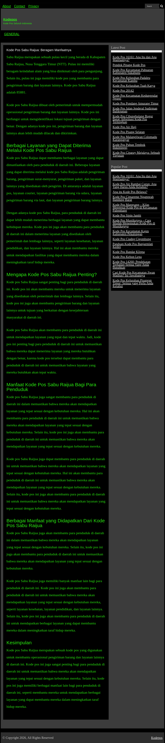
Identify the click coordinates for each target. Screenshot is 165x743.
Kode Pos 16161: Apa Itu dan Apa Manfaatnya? (134, 58)
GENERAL (11, 34)
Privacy (33, 6)
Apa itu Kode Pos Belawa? (130, 192)
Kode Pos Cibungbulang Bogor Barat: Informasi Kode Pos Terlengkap (133, 119)
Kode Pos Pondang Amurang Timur (136, 103)
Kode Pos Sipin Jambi (127, 215)
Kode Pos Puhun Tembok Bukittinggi (129, 146)
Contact (19, 6)
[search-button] (161, 6)
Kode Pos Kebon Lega (127, 257)
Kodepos (10, 19)
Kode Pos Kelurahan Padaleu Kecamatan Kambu (131, 79)
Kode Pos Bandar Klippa (129, 252)
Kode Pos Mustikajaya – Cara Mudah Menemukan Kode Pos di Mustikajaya (134, 223)
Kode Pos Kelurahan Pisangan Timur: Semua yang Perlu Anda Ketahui (133, 283)
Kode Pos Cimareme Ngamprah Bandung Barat (133, 198)
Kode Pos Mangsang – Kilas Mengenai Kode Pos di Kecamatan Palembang (135, 207)
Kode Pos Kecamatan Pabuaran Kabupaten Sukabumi (133, 71)
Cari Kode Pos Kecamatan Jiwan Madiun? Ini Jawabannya (134, 274)
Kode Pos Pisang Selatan (129, 132)
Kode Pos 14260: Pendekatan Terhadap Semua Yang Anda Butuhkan (131, 264)
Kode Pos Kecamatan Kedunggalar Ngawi (135, 97)
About (6, 6)
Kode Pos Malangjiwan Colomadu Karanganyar (135, 138)
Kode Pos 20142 (123, 90)
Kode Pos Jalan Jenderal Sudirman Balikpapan (135, 110)
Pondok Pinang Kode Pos (129, 65)
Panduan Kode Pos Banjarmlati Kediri (133, 245)
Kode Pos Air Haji (124, 127)
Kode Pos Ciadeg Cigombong (132, 239)
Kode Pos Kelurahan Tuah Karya (134, 85)
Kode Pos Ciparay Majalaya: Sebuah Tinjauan (136, 154)
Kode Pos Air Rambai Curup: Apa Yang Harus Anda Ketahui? (134, 185)
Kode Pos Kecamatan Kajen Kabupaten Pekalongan (131, 232)
